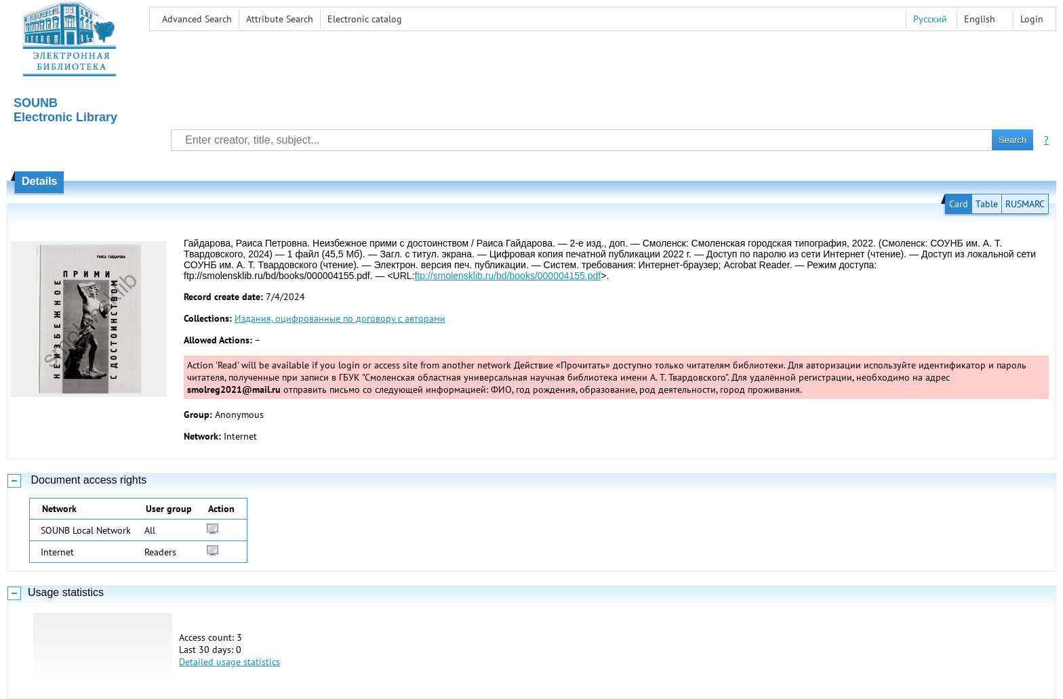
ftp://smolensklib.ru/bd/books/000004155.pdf (507, 275)
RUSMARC (1025, 204)
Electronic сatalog (364, 19)
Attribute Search (279, 19)
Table (987, 204)
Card (958, 204)
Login (1031, 19)
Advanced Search (197, 19)
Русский (930, 19)
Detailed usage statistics (229, 662)
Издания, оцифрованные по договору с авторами (340, 318)
